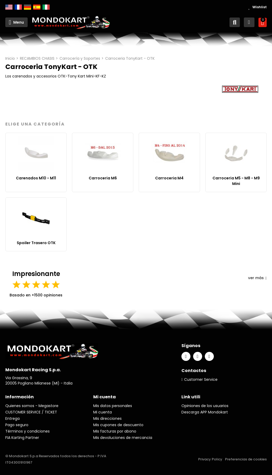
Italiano (46, 7)
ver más (257, 277)
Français (18, 7)
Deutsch (27, 7)
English (8, 7)
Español (36, 7)
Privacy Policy (210, 459)
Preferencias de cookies (246, 459)
